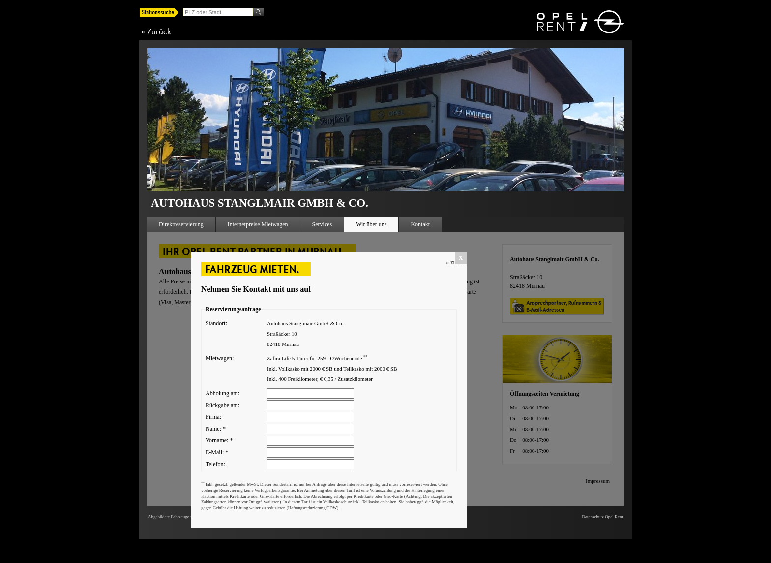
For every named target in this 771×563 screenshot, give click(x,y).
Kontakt (420, 224)
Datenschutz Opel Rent (602, 516)
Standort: (216, 323)
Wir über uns (371, 224)
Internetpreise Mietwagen (258, 224)
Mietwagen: (220, 358)
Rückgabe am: (222, 405)
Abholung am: (222, 393)
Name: (216, 428)
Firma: (213, 416)
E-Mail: (217, 452)
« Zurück (156, 31)
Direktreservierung (181, 224)
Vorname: (219, 440)
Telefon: (215, 464)
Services (322, 224)
